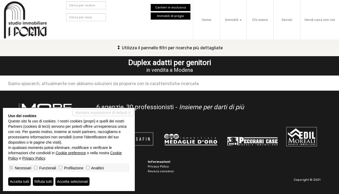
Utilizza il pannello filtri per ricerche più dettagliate (170, 47)
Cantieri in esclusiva (170, 7)
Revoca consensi (161, 171)
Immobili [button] (233, 20)
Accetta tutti (19, 181)
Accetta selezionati (72, 181)
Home (206, 20)
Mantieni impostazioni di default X (103, 113)
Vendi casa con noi (319, 20)
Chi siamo (260, 20)
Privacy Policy (158, 166)
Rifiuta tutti (43, 181)
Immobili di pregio (170, 16)
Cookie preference (71, 153)
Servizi (287, 20)
